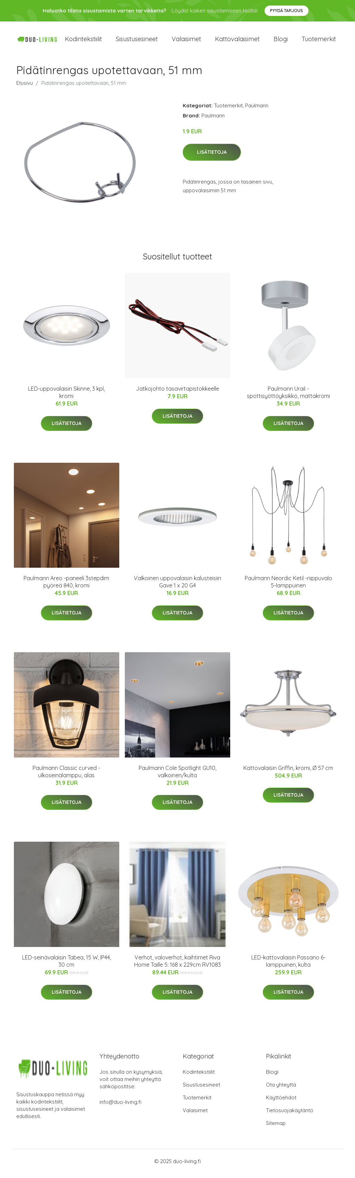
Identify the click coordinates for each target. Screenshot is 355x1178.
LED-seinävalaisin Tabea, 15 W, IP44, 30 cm (66, 966)
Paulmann (256, 110)
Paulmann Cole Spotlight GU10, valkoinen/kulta (177, 776)
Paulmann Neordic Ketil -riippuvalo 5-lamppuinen (288, 587)
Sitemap (276, 1128)
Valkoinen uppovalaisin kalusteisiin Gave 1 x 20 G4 (177, 587)
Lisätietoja (212, 157)
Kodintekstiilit (83, 41)
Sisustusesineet (137, 41)
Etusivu (24, 88)
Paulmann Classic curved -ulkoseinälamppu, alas (66, 776)
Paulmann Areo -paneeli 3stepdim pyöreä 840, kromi (66, 587)
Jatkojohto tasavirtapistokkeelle (177, 393)
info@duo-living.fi (120, 1107)
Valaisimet (186, 41)
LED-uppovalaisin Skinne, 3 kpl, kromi (66, 397)
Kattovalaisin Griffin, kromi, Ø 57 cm (288, 772)
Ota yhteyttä (281, 1089)
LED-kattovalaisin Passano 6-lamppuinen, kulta (288, 966)
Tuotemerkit (319, 41)
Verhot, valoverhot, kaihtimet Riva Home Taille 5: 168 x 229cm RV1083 (177, 966)
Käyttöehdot (281, 1102)
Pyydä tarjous (286, 10)
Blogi (281, 41)
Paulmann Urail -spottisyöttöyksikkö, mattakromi (288, 397)
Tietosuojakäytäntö (289, 1115)
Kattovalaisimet (237, 41)
